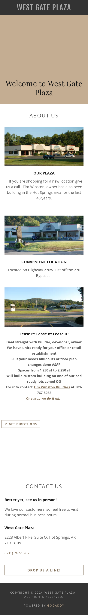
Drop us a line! (44, 570)
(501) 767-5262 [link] (17, 553)
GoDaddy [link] (55, 605)
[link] (44, 7)
